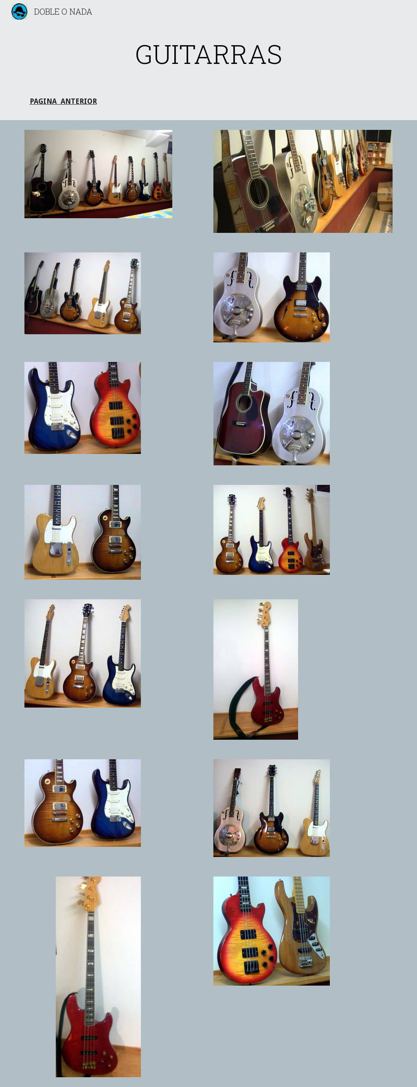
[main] (208, 53)
